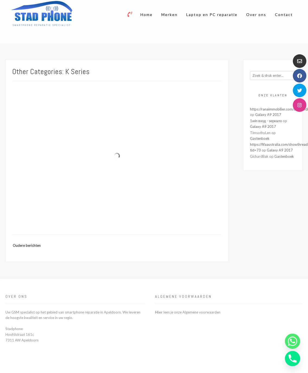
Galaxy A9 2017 (268, 114)
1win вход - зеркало (266, 121)
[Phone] (292, 358)
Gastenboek (260, 138)
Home (146, 14)
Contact (284, 14)
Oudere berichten (27, 245)
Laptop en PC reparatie (212, 14)
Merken (169, 14)
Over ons (256, 14)
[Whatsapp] (292, 341)
